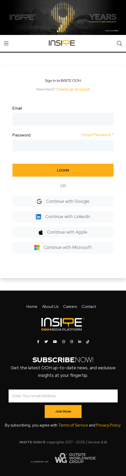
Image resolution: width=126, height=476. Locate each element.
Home (31, 306)
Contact (89, 306)
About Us (50, 306)
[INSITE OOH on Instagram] (63, 342)
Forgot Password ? (97, 134)
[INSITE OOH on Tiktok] (87, 342)
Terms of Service (73, 425)
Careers (70, 306)
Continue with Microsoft (63, 247)
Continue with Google (63, 201)
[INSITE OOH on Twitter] (46, 342)
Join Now (63, 411)
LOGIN (63, 170)
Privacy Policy (108, 425)
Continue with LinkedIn (63, 216)
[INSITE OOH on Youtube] (55, 342)
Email (17, 108)
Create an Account (73, 89)
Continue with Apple (63, 232)
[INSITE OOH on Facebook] (38, 342)
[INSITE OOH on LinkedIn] (79, 342)
